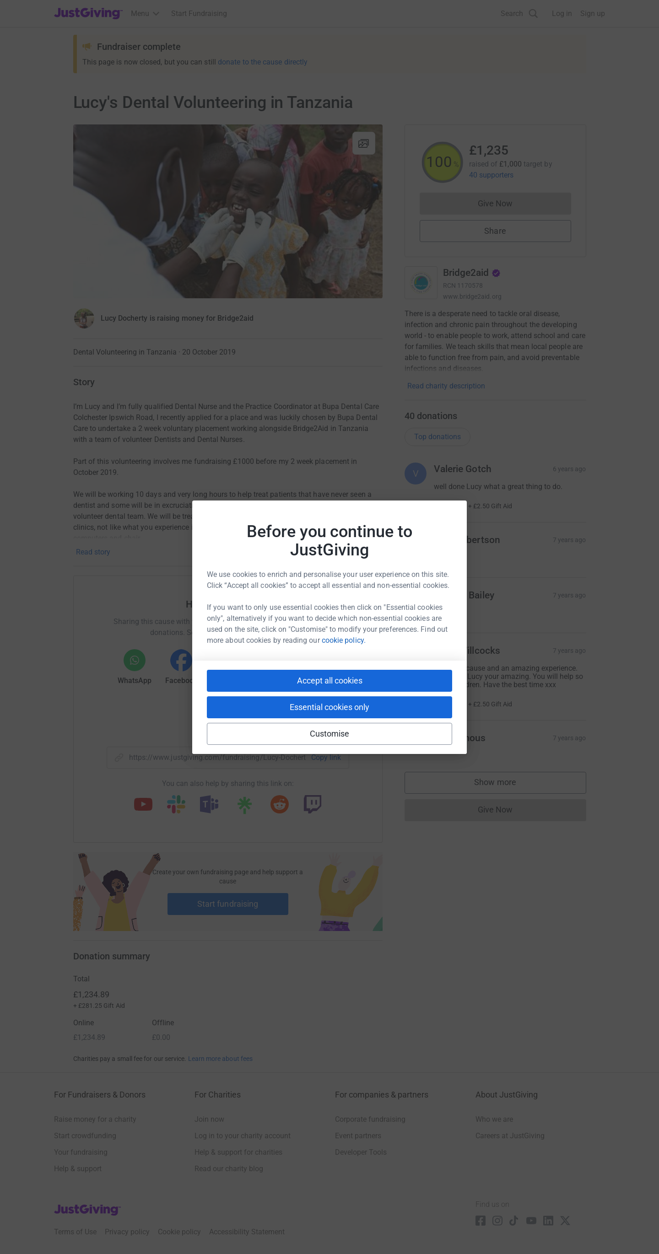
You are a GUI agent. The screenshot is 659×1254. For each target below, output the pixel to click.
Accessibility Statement (247, 1231)
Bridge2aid (472, 272)
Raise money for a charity (95, 1119)
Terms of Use (75, 1231)
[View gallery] (363, 143)
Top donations (437, 436)
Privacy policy (127, 1231)
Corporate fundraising (370, 1119)
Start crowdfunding (85, 1135)
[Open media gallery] (228, 211)
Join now (209, 1119)
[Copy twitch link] (312, 805)
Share (495, 231)
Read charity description (446, 386)
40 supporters (491, 175)
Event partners (358, 1135)
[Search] (519, 13)
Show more (504, 784)
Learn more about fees (220, 1058)
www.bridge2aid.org (472, 296)
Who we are (494, 1119)
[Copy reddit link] (279, 805)
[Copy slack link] (176, 805)
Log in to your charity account (242, 1135)
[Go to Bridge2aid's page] (421, 282)
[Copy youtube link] (143, 805)
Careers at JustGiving (510, 1135)
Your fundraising (81, 1152)
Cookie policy (179, 1231)
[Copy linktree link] (244, 807)
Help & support (78, 1168)
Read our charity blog (228, 1168)
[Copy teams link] (209, 805)
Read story (93, 552)
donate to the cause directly (263, 62)
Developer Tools (361, 1152)
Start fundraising (228, 904)
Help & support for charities (238, 1152)
